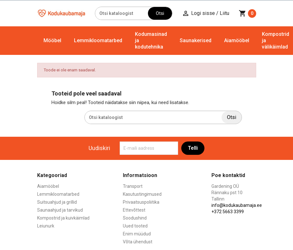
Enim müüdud (137, 233)
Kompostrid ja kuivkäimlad (63, 217)
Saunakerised (195, 40)
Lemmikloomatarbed (98, 40)
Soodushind (135, 217)
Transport (133, 186)
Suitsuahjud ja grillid (57, 202)
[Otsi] (121, 13)
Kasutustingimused (142, 194)
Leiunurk (45, 225)
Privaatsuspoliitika (141, 202)
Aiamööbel (236, 40)
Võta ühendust (137, 241)
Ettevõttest (134, 210)
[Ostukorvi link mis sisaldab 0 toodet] (247, 13)
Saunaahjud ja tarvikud (60, 210)
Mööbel (52, 40)
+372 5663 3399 (227, 211)
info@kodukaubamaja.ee (236, 205)
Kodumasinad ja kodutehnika (151, 40)
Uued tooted (135, 225)
